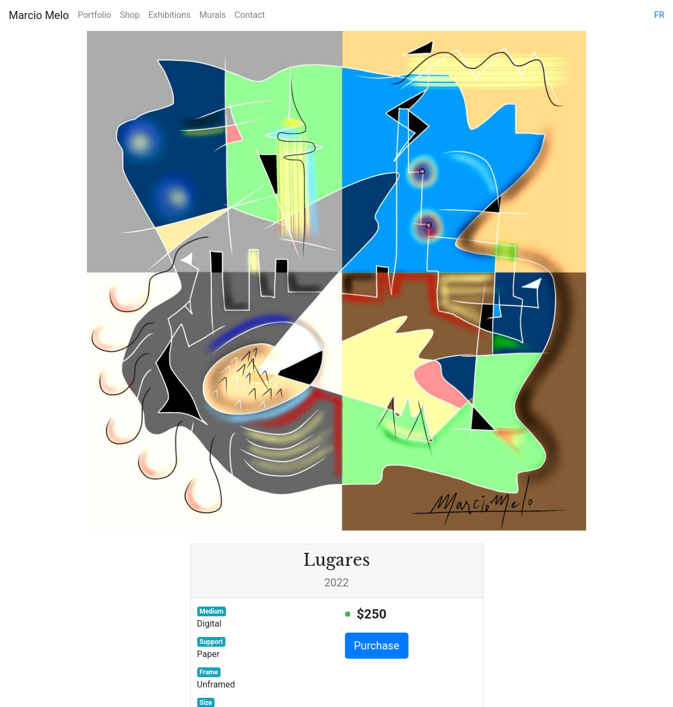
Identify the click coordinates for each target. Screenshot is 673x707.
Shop (130, 15)
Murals (212, 15)
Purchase (377, 645)
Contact (250, 15)
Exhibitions (169, 15)
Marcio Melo (39, 15)
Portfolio (94, 15)
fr (659, 15)
